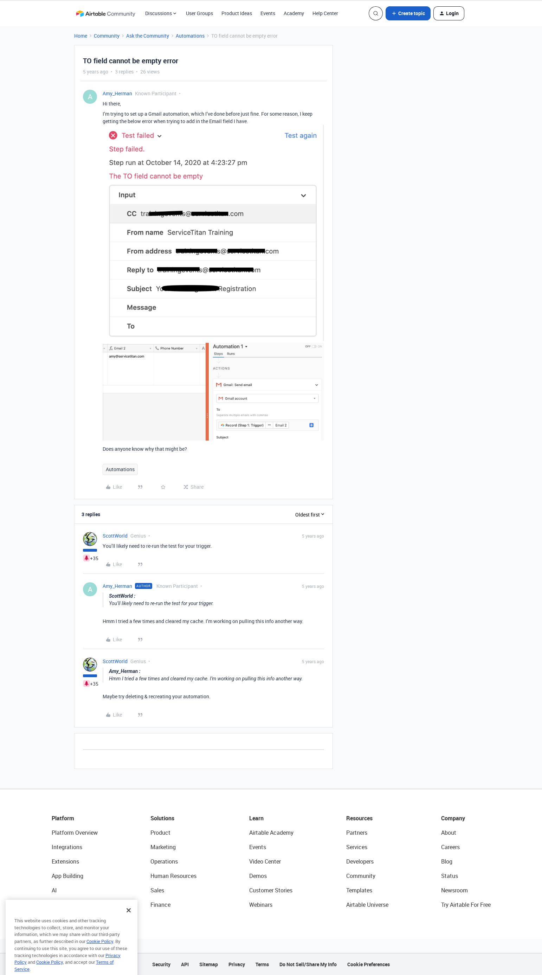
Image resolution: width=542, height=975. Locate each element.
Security (161, 964)
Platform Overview (75, 832)
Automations (190, 35)
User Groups (199, 13)
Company (453, 818)
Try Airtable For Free (466, 905)
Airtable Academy (271, 832)
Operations (164, 861)
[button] (408, 13)
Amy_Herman (117, 93)
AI (54, 890)
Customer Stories (270, 890)
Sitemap (208, 964)
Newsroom (454, 890)
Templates (359, 890)
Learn (256, 818)
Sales (157, 890)
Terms (262, 964)
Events (267, 13)
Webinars (260, 905)
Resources (359, 818)
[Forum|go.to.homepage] (105, 13)
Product (160, 832)
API (185, 964)
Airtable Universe (367, 905)
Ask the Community (147, 35)
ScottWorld (115, 535)
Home (80, 35)
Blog (446, 861)
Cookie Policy (99, 952)
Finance (160, 905)
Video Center (265, 861)
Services (356, 847)
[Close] (128, 921)
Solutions (162, 818)
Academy (294, 13)
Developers (360, 861)
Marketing (163, 847)
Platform (63, 818)
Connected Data (72, 905)
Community (107, 35)
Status (449, 876)
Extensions (65, 861)
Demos (258, 876)
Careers (450, 847)
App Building (67, 876)
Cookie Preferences (368, 964)
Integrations (67, 847)
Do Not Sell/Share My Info (308, 964)
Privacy (236, 964)
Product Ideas (236, 13)
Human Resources (173, 876)
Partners (356, 832)
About (448, 832)
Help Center (325, 13)
